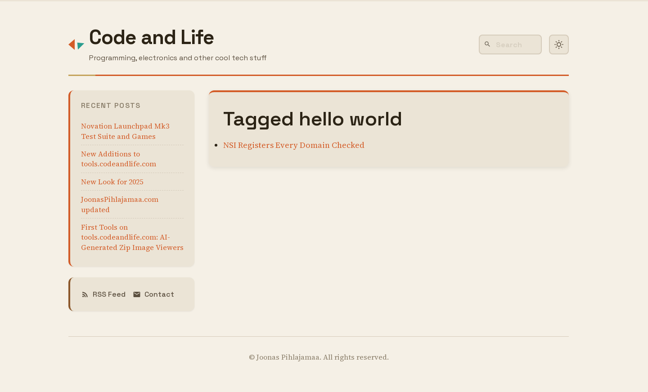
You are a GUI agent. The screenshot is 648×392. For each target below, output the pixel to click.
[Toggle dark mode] (559, 44)
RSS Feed (103, 294)
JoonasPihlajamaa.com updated (119, 204)
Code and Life (151, 37)
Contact (153, 294)
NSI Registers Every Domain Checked (293, 145)
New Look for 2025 (112, 182)
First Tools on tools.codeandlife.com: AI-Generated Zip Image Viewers (132, 237)
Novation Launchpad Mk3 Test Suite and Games (125, 131)
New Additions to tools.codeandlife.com (118, 159)
